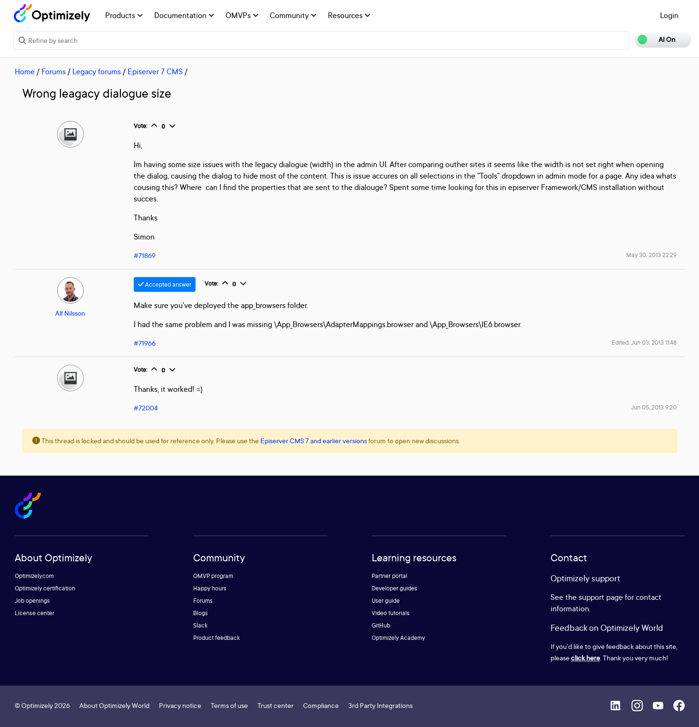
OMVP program (213, 576)
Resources (349, 15)
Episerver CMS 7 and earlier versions (313, 440)
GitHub (381, 625)
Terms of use (229, 705)
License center (34, 613)
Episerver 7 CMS (155, 71)
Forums (53, 71)
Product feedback (216, 638)
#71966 (145, 343)
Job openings (32, 601)
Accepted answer (164, 284)
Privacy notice (180, 705)
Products (124, 15)
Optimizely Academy (398, 638)
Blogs (200, 613)
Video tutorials (391, 613)
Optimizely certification (45, 588)
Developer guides (394, 588)
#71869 (145, 255)
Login (669, 15)
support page (601, 597)
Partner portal (389, 576)
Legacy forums (96, 71)
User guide (386, 601)
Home (25, 71)
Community (293, 15)
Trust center (275, 705)
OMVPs (242, 15)
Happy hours (209, 588)
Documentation (184, 15)
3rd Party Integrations (380, 705)
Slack (200, 625)
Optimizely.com (34, 576)
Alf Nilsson (70, 313)
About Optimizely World (114, 705)
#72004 (146, 407)
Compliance (321, 705)
